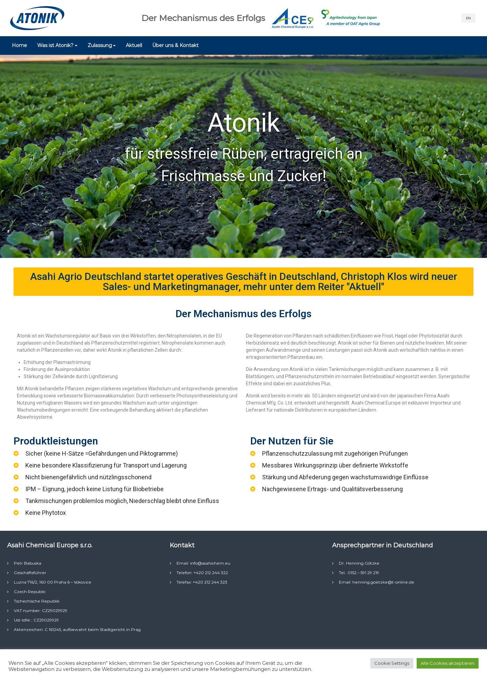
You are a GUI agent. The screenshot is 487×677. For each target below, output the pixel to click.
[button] (231, 251)
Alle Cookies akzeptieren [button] (447, 663)
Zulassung (100, 45)
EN (468, 18)
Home (19, 45)
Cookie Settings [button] (391, 663)
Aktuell (134, 45)
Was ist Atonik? (55, 45)
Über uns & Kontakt (175, 45)
